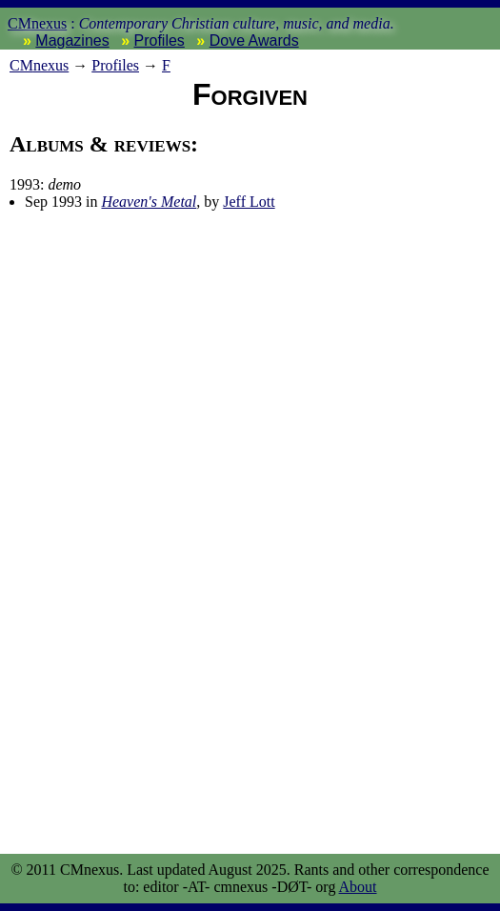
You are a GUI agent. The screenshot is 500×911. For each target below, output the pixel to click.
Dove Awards (254, 40)
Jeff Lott (248, 201)
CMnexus (37, 23)
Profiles (159, 40)
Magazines (72, 40)
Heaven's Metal (148, 201)
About (358, 887)
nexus (39, 65)
